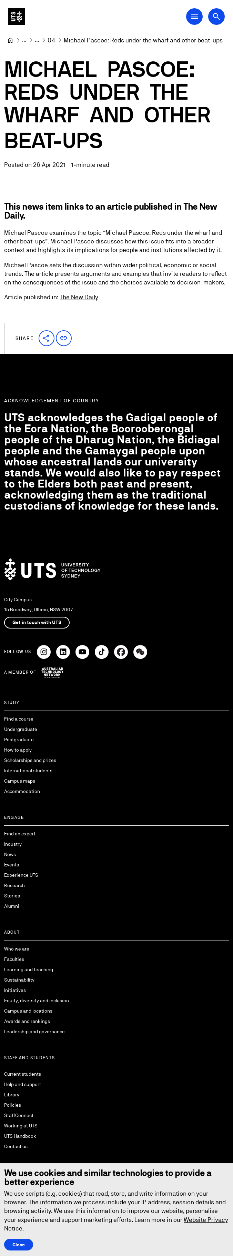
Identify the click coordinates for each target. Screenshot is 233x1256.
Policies (12, 1105)
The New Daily (79, 297)
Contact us (16, 1146)
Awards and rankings (27, 1021)
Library (11, 1094)
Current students (22, 1074)
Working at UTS (21, 1125)
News (10, 854)
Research (14, 885)
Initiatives (15, 990)
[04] (51, 40)
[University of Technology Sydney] (10, 40)
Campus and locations (28, 1010)
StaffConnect (18, 1115)
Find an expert (20, 833)
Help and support (22, 1084)
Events (11, 864)
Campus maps (19, 780)
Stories (12, 895)
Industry (13, 844)
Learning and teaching (28, 969)
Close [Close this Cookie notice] (18, 1244)
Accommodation (22, 791)
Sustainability (19, 979)
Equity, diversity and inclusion (36, 1000)
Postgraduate (19, 739)
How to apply (18, 749)
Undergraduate (20, 729)
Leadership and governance (34, 1031)
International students (28, 770)
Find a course (18, 718)
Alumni (11, 906)
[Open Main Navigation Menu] (194, 16)
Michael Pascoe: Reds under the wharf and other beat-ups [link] (143, 40)
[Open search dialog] (216, 16)
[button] (46, 338)
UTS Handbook (20, 1136)
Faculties (14, 959)
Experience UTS (21, 875)
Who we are (16, 948)
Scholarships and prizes (30, 760)
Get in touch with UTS (36, 622)
